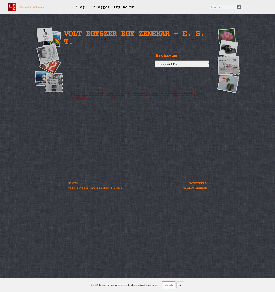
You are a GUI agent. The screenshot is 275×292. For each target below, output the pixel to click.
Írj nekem (123, 7)
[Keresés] (239, 7)
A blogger (99, 7)
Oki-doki (169, 284)
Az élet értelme (31, 6)
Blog (80, 7)
